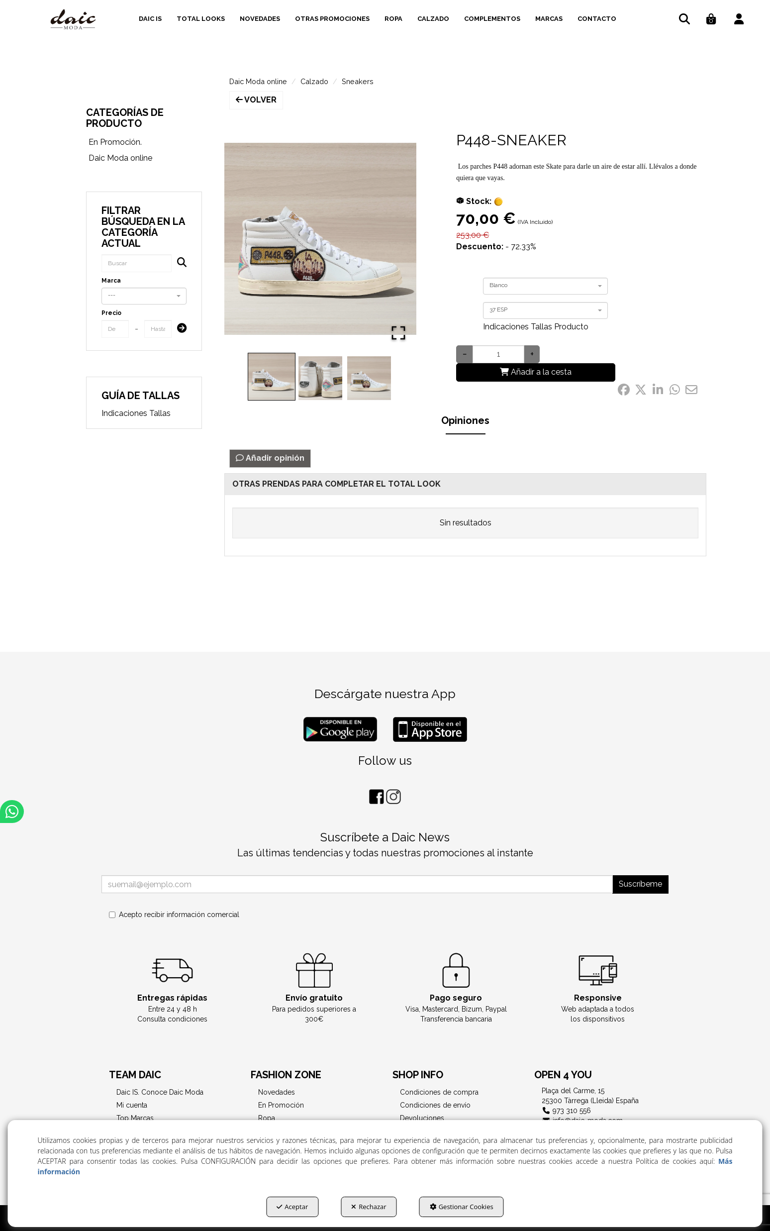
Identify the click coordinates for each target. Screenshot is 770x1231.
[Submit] (179, 329)
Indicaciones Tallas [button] (136, 413)
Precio (111, 312)
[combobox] (144, 296)
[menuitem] (150, 17)
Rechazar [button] (368, 1206)
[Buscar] (179, 263)
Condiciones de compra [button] (439, 1092)
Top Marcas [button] (135, 1118)
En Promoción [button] (281, 1105)
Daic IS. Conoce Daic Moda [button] (159, 1092)
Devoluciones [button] (422, 1118)
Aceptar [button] (292, 1206)
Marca (111, 280)
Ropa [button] (266, 1118)
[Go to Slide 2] (320, 378)
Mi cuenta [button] (131, 1105)
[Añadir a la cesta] (535, 372)
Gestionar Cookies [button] (461, 1206)
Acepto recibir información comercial (174, 915)
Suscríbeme (640, 884)
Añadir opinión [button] (270, 458)
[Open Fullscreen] (398, 333)
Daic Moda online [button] (120, 158)
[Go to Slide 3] (369, 378)
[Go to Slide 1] (271, 377)
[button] (73, 20)
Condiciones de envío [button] (435, 1105)
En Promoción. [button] (115, 142)
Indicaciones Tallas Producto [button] (535, 326)
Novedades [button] (276, 1092)
